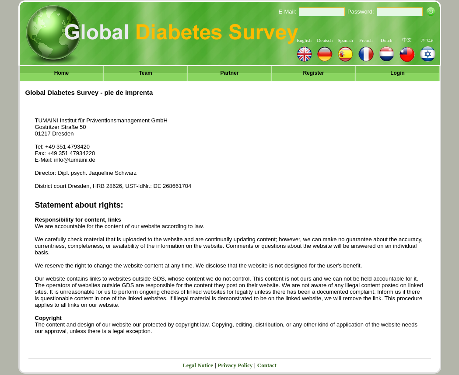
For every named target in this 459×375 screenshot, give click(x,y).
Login (397, 73)
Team (145, 73)
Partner (229, 73)
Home (61, 73)
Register (313, 73)
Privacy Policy (234, 365)
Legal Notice (197, 365)
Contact (267, 365)
